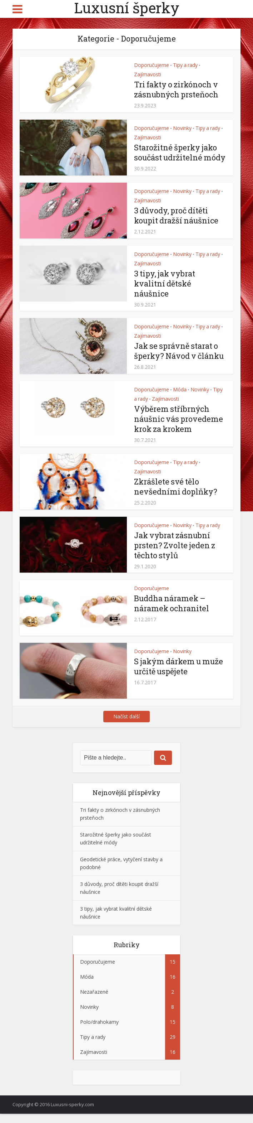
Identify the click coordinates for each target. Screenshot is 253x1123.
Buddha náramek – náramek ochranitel (172, 612)
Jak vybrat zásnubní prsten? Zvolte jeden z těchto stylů (175, 554)
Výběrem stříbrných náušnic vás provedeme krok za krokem (179, 428)
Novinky (182, 128)
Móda (180, 399)
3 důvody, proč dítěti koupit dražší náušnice (177, 225)
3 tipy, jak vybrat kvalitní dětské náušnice (165, 293)
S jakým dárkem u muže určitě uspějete (179, 675)
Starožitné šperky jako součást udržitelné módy (176, 157)
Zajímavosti (147, 74)
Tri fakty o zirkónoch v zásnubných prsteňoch (177, 89)
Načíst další (126, 725)
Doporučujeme (151, 65)
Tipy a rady (185, 65)
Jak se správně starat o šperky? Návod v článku (179, 360)
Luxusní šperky (126, 7)
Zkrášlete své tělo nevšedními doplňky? (176, 496)
